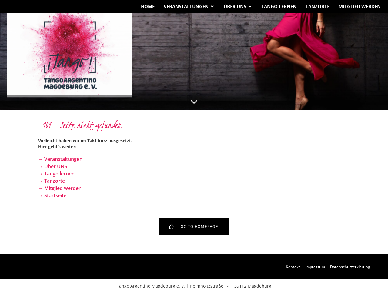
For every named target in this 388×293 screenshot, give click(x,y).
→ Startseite (52, 195)
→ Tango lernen (56, 173)
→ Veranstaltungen (60, 159)
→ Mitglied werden (60, 188)
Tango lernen (278, 6)
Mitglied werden (360, 6)
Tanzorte (317, 6)
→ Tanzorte (51, 181)
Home (148, 6)
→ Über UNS (52, 166)
